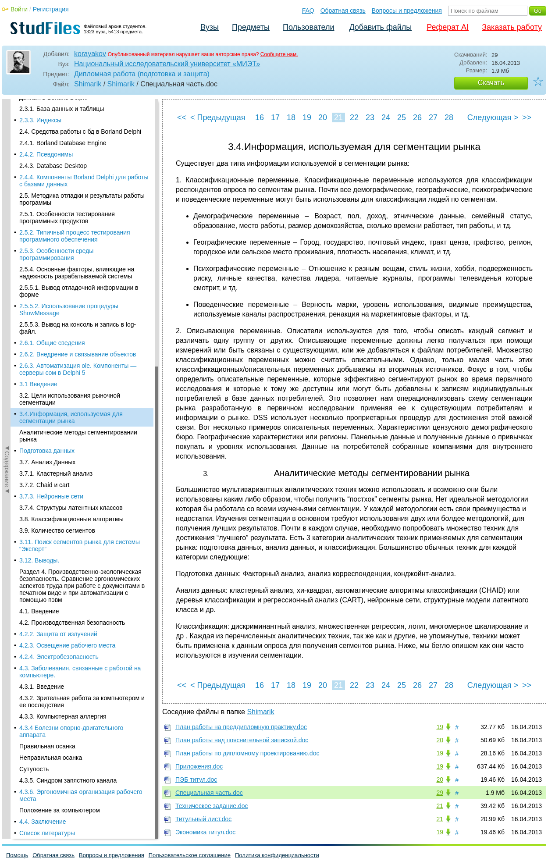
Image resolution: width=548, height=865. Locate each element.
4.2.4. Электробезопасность (59, 367)
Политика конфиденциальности (277, 855)
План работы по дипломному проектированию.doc (247, 753)
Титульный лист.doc (203, 818)
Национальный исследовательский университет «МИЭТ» (167, 64)
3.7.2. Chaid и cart (44, 195)
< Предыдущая (218, 117)
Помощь (17, 855)
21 (338, 117)
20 (322, 117)
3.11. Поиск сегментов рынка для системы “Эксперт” (79, 256)
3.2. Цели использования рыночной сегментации (69, 110)
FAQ (308, 10)
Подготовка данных (47, 161)
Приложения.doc (199, 766)
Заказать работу (512, 27)
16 (259, 117)
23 (370, 117)
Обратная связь (343, 10)
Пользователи (308, 27)
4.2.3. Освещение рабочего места (67, 356)
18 (291, 117)
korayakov (90, 53)
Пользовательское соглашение (190, 855)
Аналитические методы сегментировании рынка (78, 147)
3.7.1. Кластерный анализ (56, 184)
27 (433, 117)
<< (181, 117)
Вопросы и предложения (407, 10)
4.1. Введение (39, 322)
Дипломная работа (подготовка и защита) (142, 74)
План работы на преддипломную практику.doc (241, 726)
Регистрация (51, 9)
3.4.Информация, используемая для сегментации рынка (71, 128)
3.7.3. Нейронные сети (51, 207)
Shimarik (87, 84)
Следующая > (492, 117)
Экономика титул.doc (205, 832)
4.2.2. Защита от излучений (58, 345)
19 (306, 117)
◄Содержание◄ (7, 253)
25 (401, 117)
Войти (19, 9)
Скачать (491, 82)
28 (449, 117)
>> (526, 117)
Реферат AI (448, 27)
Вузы (209, 27)
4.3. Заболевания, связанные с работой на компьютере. (80, 383)
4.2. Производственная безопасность (72, 333)
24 (385, 117)
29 (439, 792)
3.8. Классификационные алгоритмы (71, 230)
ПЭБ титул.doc (196, 779)
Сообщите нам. (279, 54)
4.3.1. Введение (41, 397)
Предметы (251, 27)
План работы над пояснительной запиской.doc (241, 740)
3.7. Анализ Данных (47, 173)
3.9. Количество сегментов (57, 241)
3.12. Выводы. (39, 271)
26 (417, 117)
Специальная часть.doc (209, 792)
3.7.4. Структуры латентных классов (71, 218)
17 (275, 117)
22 (354, 117)
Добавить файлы (380, 27)
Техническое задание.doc (211, 805)
